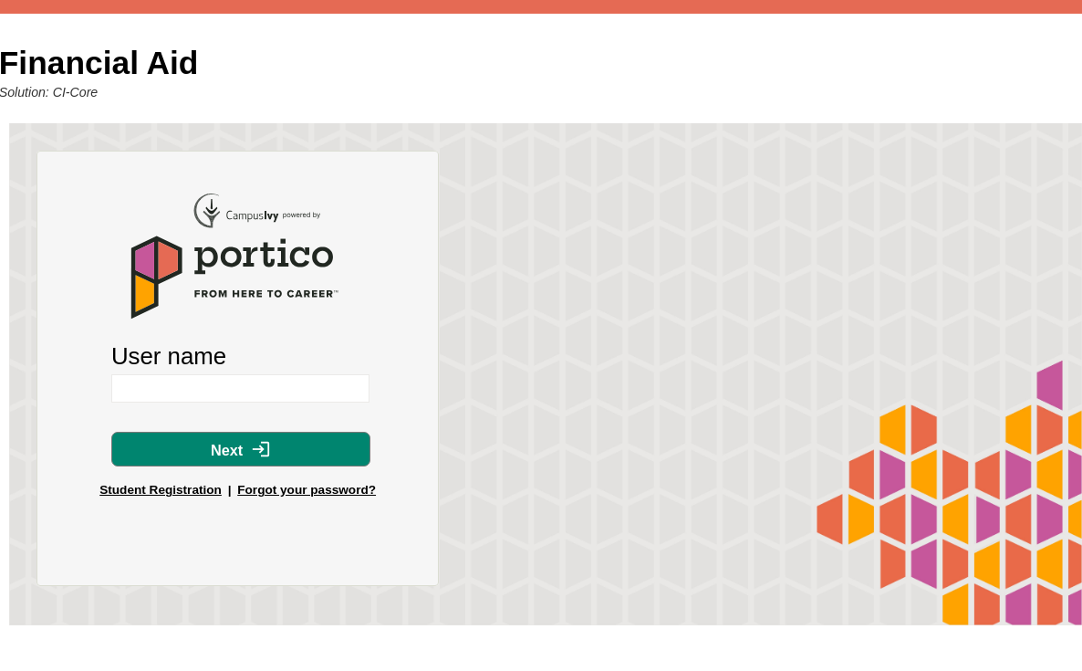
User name (168, 356)
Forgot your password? (306, 490)
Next (241, 449)
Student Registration (160, 490)
